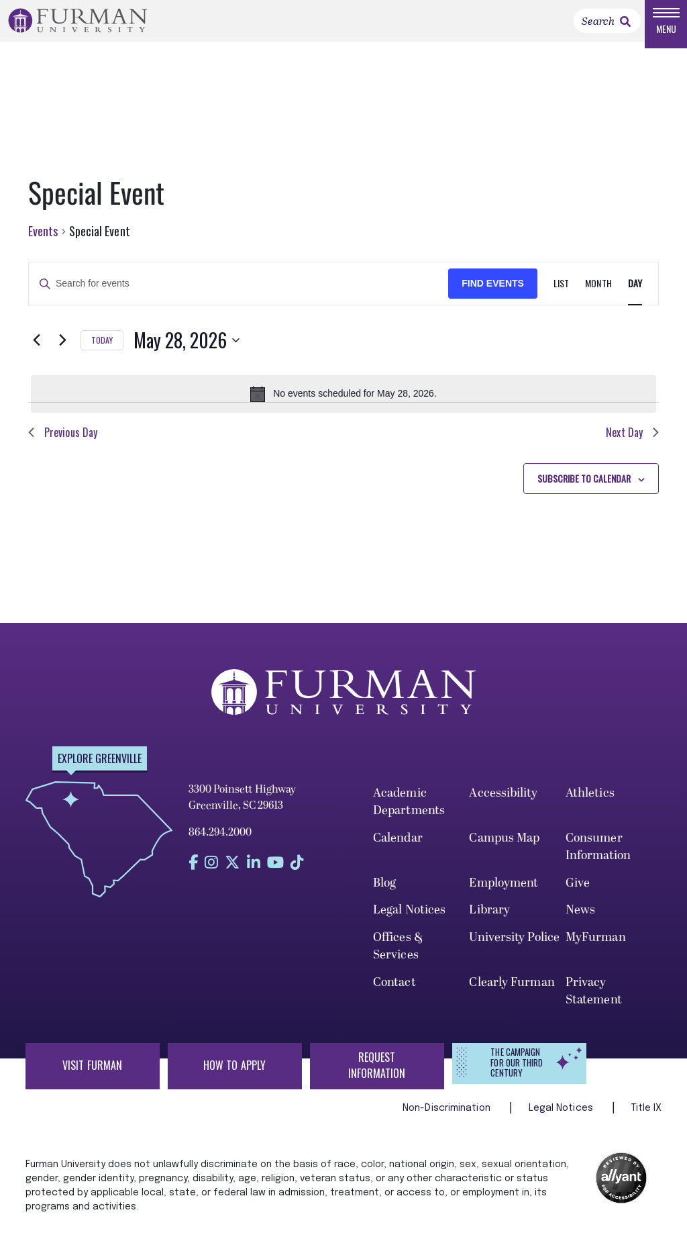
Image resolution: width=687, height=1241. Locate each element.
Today (102, 352)
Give (578, 895)
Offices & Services (398, 959)
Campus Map (504, 850)
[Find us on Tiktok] (297, 875)
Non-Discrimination (448, 1121)
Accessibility (503, 806)
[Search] (607, 27)
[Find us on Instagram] (211, 875)
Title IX (646, 1121)
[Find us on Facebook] (193, 875)
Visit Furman (92, 1078)
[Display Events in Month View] (598, 296)
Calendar (398, 850)
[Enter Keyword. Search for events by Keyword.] (238, 296)
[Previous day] (36, 352)
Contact (394, 994)
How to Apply (234, 1078)
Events (43, 244)
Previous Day (62, 444)
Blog (384, 895)
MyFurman (596, 950)
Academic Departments (409, 814)
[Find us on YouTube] (275, 875)
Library (489, 922)
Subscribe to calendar (584, 490)
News (580, 922)
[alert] (343, 406)
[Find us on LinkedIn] (253, 875)
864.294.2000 (220, 845)
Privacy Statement (594, 1003)
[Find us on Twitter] (232, 875)
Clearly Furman (511, 994)
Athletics (590, 806)
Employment (503, 895)
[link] (625, 27)
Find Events (493, 296)
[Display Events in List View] (561, 296)
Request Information (377, 1078)
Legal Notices (409, 922)
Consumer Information (598, 859)
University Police (514, 950)
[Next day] (62, 352)
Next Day (632, 444)
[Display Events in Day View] (635, 296)
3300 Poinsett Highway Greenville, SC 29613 (242, 810)
